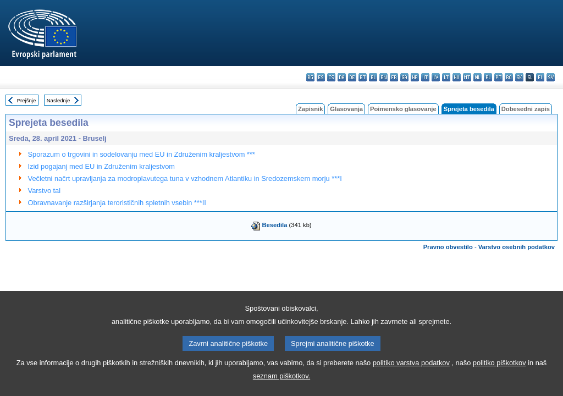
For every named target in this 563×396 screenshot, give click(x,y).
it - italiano (425, 77)
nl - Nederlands (477, 77)
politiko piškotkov (499, 375)
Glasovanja (346, 109)
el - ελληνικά (373, 77)
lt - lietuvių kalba (446, 77)
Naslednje (58, 100)
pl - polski (488, 77)
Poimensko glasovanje (403, 109)
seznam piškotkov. (281, 388)
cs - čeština (331, 77)
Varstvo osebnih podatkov (516, 247)
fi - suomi (540, 77)
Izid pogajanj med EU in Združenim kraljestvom (101, 166)
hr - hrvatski (415, 77)
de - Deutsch (352, 77)
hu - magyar (456, 77)
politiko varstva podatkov (411, 375)
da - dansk (342, 77)
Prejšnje (26, 100)
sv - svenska (551, 77)
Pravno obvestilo (448, 247)
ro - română (509, 77)
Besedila (274, 225)
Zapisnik (310, 109)
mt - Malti (467, 77)
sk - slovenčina (519, 77)
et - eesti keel (362, 77)
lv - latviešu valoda (436, 77)
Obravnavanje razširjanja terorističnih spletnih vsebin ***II (117, 203)
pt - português (498, 77)
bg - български (310, 77)
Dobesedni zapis (525, 109)
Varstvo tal (44, 190)
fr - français (394, 77)
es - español (321, 77)
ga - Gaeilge (404, 77)
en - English (383, 77)
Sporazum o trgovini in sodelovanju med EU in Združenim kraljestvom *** (141, 154)
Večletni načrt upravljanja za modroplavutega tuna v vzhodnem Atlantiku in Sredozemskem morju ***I (185, 178)
